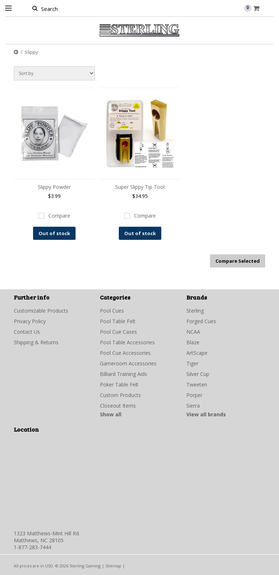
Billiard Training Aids (123, 373)
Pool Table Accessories (127, 342)
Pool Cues (112, 310)
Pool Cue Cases (118, 331)
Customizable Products (41, 310)
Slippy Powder (54, 186)
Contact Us (27, 331)
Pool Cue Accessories (125, 352)
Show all (110, 414)
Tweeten (196, 384)
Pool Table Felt (118, 321)
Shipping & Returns (36, 342)
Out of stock (54, 233)
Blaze (192, 342)
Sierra (193, 405)
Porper (194, 395)
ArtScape (196, 352)
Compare (59, 215)
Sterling (195, 310)
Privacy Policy (30, 321)
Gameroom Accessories (128, 363)
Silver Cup (197, 373)
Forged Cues (201, 321)
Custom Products (120, 395)
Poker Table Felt (119, 384)
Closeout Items (118, 405)
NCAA (193, 331)
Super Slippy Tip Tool (140, 186)
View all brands (206, 414)
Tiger (192, 363)
